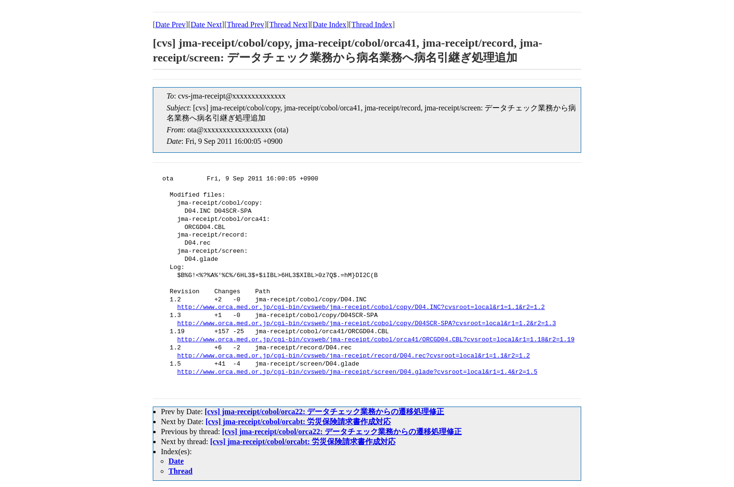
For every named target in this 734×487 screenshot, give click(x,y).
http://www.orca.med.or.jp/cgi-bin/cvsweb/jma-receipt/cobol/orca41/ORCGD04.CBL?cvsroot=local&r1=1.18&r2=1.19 (376, 340)
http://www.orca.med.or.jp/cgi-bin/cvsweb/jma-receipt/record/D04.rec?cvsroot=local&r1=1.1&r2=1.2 (353, 356)
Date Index (330, 24)
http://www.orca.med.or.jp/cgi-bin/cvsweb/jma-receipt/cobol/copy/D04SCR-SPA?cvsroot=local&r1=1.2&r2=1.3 (366, 323)
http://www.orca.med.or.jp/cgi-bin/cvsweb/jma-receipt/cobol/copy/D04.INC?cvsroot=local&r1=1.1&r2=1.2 (361, 307)
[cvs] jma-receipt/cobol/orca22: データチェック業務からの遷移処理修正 (324, 411)
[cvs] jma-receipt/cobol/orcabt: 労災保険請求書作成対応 (298, 421)
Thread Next (288, 24)
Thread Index (371, 24)
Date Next (206, 24)
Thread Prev (245, 24)
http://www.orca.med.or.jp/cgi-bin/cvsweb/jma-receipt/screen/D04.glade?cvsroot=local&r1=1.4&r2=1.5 (357, 372)
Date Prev (170, 24)
